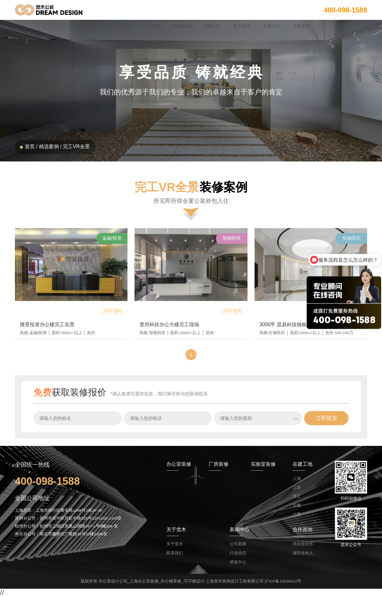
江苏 (297, 487)
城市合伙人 (303, 553)
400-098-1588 (345, 10)
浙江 (297, 496)
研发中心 (238, 562)
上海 (297, 478)
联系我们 (174, 553)
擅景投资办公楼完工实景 (47, 324)
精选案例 (49, 146)
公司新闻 (238, 544)
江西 (297, 514)
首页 (30, 146)
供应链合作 (303, 544)
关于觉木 (174, 544)
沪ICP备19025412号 (282, 581)
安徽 (297, 505)
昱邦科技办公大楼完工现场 (169, 324)
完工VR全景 (76, 146)
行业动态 (238, 553)
